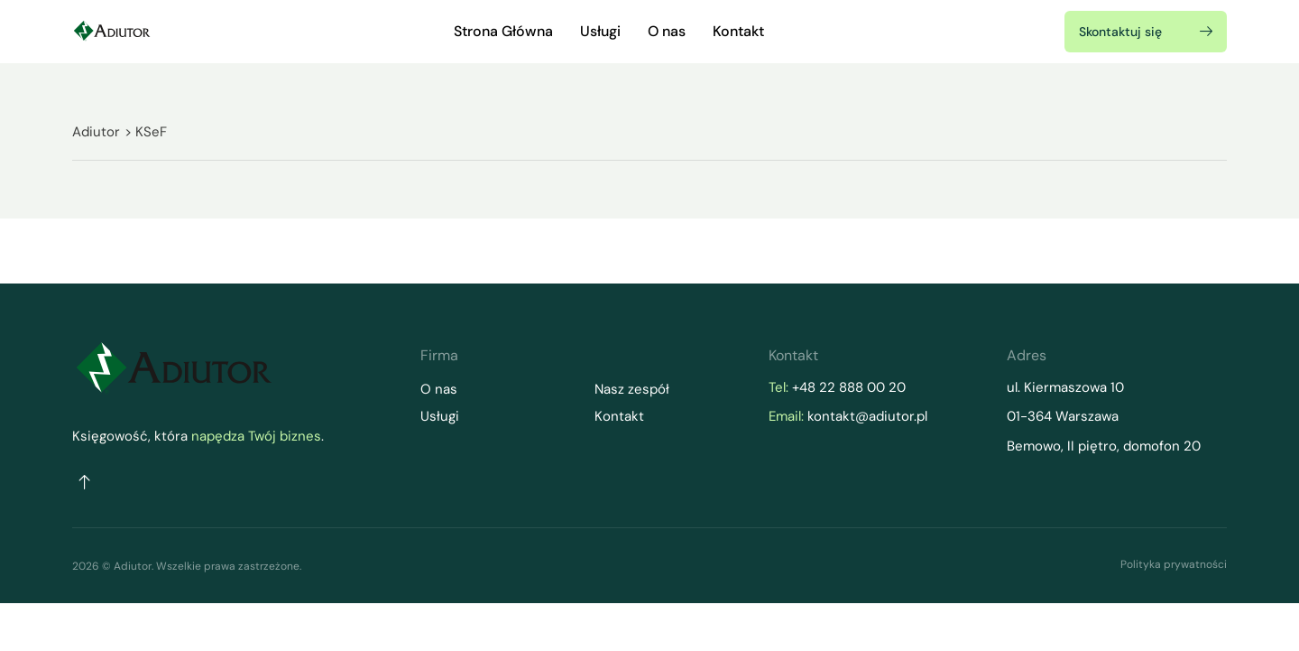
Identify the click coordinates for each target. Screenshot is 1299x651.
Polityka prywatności (1173, 564)
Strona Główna (503, 31)
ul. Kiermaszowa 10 (1067, 387)
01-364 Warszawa (1063, 416)
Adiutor (96, 132)
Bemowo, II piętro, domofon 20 (1104, 446)
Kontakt (738, 31)
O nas (667, 31)
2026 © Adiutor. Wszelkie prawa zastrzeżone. (186, 566)
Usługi (600, 31)
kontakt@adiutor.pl (867, 416)
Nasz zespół (631, 389)
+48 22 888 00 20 (849, 387)
